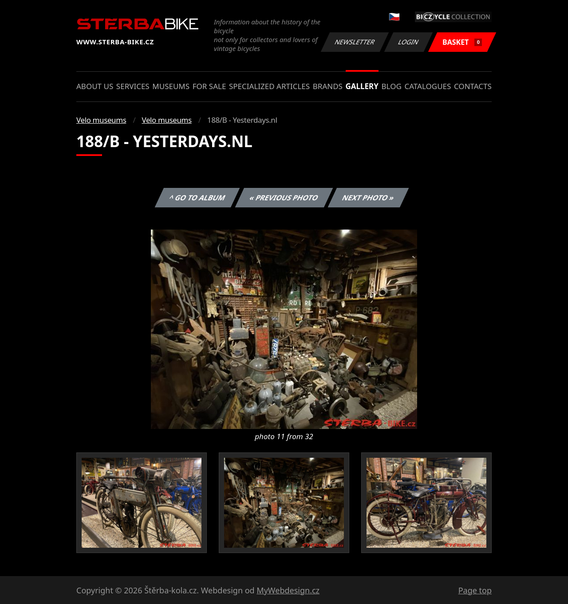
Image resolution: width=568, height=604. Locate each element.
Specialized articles (269, 86)
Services (133, 86)
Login (409, 42)
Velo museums (101, 120)
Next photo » (368, 198)
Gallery (362, 86)
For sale (209, 86)
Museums (170, 86)
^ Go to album (197, 198)
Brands (328, 86)
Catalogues (427, 86)
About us (94, 86)
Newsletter (354, 42)
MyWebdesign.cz (288, 590)
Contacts (473, 86)
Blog (392, 86)
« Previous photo (284, 198)
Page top (475, 590)
